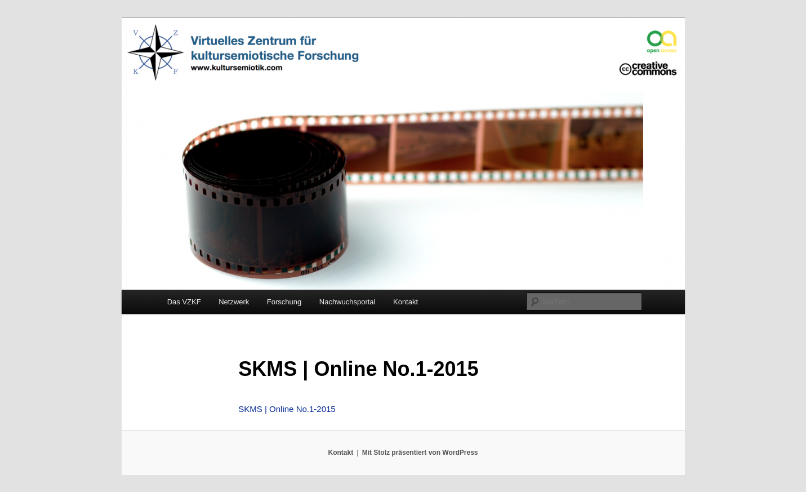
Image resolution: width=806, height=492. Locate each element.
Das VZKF (184, 302)
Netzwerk (234, 302)
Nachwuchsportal (347, 302)
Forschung (284, 302)
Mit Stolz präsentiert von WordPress (420, 452)
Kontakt (405, 302)
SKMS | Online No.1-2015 (286, 409)
